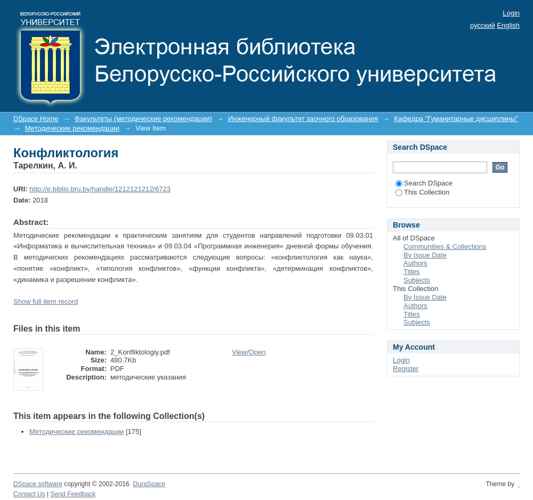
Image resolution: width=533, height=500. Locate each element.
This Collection (422, 192)
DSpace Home (36, 119)
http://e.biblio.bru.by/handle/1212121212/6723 (100, 189)
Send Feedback (73, 494)
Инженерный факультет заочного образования (303, 119)
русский (482, 25)
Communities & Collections (444, 247)
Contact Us (29, 494)
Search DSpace (424, 183)
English (508, 25)
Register (405, 369)
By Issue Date (425, 255)
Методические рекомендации (72, 128)
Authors (415, 263)
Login (511, 13)
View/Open (248, 352)
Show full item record (45, 301)
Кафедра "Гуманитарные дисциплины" (456, 119)
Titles (411, 272)
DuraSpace (149, 484)
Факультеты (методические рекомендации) (143, 119)
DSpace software (37, 484)
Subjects (416, 280)
